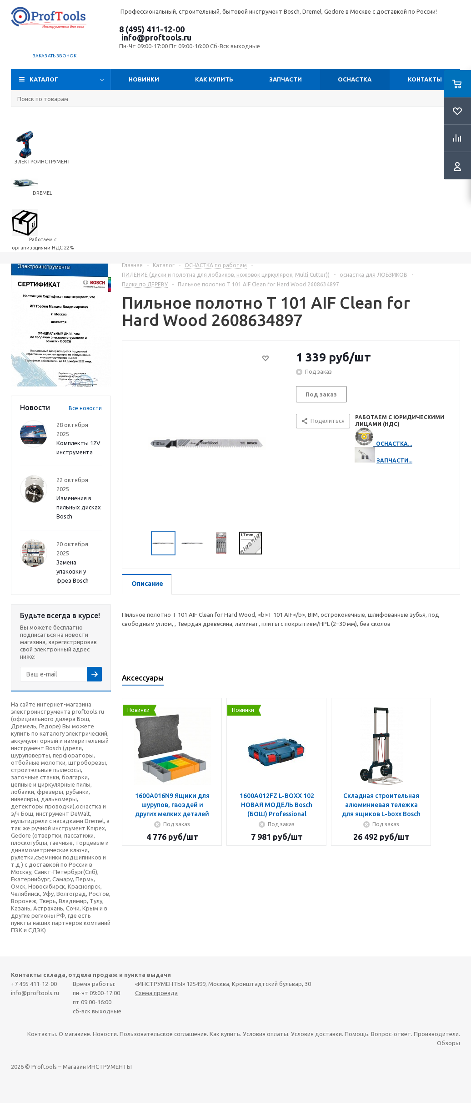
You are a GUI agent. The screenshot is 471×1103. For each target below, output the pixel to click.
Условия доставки (316, 1034)
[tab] (147, 584)
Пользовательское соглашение (163, 1034)
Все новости (85, 408)
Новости (105, 1034)
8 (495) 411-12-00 (152, 29)
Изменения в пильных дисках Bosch (78, 507)
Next (273, 543)
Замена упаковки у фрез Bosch (72, 571)
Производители (436, 1034)
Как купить (214, 79)
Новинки (144, 79)
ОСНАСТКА (354, 79)
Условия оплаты (265, 1034)
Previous (140, 543)
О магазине (74, 1034)
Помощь (356, 1034)
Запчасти (285, 79)
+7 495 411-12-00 (34, 984)
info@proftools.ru (156, 37)
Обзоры (448, 1043)
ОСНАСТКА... (394, 444)
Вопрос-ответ (391, 1034)
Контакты (425, 79)
